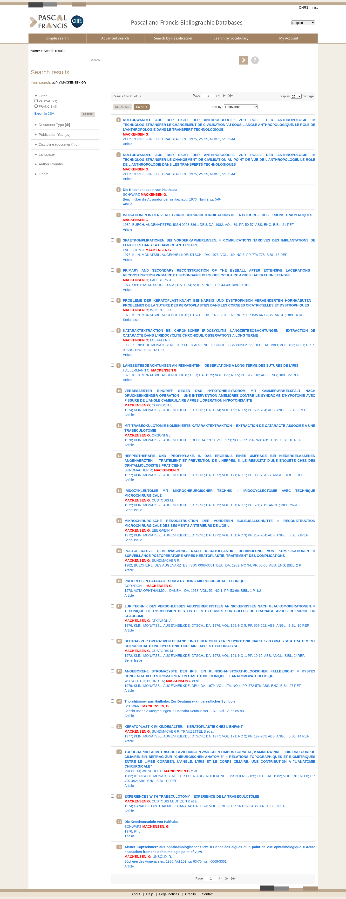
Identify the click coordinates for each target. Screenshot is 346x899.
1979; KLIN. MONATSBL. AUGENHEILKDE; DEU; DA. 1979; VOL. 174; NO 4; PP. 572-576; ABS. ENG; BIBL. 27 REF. (219, 681)
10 (119, 390)
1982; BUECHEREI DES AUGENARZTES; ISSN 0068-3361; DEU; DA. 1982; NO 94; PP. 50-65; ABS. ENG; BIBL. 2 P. (219, 560)
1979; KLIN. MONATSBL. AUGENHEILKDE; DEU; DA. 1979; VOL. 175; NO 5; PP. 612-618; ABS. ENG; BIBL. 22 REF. (219, 372)
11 (119, 425)
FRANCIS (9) (48, 106)
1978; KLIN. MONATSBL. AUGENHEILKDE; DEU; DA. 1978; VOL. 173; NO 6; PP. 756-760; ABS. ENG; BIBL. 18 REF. (219, 435)
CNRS (304, 7)
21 (119, 726)
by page (308, 96)
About (135, 894)
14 (119, 520)
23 (119, 796)
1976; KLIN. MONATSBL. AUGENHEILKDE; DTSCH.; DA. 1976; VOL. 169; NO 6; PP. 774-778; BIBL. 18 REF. (219, 250)
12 (119, 455)
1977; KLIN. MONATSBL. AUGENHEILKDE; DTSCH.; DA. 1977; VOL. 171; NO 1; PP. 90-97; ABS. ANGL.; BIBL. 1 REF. (219, 467)
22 (119, 752)
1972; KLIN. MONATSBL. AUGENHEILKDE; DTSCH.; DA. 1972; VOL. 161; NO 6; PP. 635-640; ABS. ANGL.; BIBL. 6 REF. (219, 310)
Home (35, 51)
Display (284, 96)
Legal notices (169, 894)
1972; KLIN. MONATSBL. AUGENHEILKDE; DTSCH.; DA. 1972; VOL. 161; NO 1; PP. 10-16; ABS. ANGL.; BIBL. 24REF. (219, 651)
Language (47, 154)
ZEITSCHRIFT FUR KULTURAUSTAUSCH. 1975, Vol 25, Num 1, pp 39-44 (219, 131)
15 (119, 551)
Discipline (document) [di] (59, 144)
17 (119, 606)
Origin (43, 174)
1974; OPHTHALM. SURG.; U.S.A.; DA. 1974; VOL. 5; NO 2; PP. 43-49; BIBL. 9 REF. (219, 280)
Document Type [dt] (54, 125)
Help (149, 894)
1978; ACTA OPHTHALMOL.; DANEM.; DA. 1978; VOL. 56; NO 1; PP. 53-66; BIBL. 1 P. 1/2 (219, 588)
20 (119, 701)
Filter (43, 96)
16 (119, 581)
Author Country (51, 164)
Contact (207, 894)
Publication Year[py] (54, 134)
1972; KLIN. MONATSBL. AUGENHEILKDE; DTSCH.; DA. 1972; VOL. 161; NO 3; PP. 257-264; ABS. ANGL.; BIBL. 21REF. (219, 530)
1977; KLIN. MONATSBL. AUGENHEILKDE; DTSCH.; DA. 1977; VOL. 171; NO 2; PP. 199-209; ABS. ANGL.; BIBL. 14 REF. (219, 733)
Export (141, 106)
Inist (315, 7)
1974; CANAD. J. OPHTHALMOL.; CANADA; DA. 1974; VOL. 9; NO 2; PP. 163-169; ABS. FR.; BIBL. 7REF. (219, 803)
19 (119, 671)
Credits (190, 894)
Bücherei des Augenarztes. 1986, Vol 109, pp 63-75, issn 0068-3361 (219, 857)
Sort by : (217, 107)
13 (119, 490)
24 (119, 821)
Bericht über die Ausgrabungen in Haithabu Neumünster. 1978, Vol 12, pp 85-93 (219, 708)
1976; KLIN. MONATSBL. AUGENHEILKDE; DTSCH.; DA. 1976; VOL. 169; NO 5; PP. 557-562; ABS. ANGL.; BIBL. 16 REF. (219, 618)
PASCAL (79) (48, 101)
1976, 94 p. (219, 829)
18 (119, 641)
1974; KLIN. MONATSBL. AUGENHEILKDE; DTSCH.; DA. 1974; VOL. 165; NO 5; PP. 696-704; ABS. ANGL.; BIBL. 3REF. (219, 402)
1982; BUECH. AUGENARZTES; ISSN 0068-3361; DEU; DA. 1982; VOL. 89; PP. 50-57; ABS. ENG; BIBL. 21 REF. (219, 222)
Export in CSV (44, 113)
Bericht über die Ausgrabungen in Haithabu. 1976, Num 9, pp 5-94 (219, 197)
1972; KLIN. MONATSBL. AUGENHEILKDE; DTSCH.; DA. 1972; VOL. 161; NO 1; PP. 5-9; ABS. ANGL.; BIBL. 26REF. (219, 500)
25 (119, 847)
